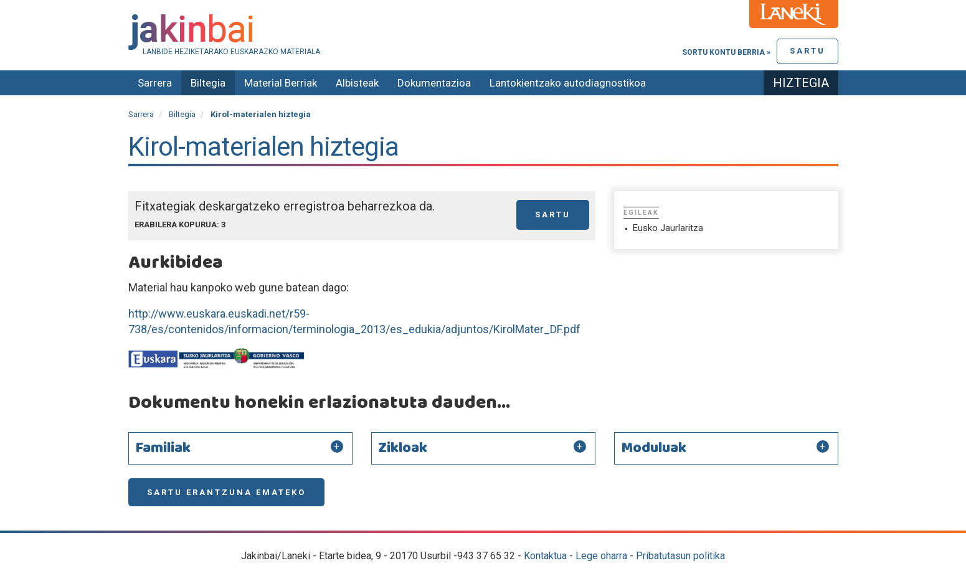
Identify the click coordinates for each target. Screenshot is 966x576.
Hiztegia (801, 82)
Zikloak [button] (402, 448)
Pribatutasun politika (680, 556)
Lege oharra (601, 556)
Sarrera (155, 83)
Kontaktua (545, 556)
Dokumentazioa (434, 83)
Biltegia (208, 83)
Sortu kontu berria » (726, 52)
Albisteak (357, 83)
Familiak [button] (163, 448)
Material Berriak (280, 83)
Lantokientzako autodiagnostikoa (568, 83)
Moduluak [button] (653, 448)
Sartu (807, 50)
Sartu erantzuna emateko (226, 492)
